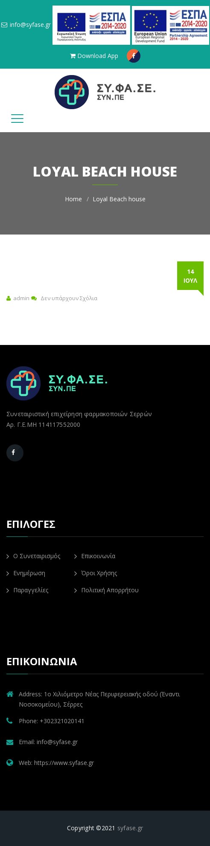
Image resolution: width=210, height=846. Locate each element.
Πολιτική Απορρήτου (106, 590)
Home (73, 199)
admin (21, 298)
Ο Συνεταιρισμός (33, 556)
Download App (94, 56)
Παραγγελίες (27, 590)
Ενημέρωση (25, 573)
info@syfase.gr (26, 24)
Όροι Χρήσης (95, 573)
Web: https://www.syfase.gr (56, 763)
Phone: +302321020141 (52, 721)
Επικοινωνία (94, 556)
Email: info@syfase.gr (48, 742)
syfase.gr (130, 828)
